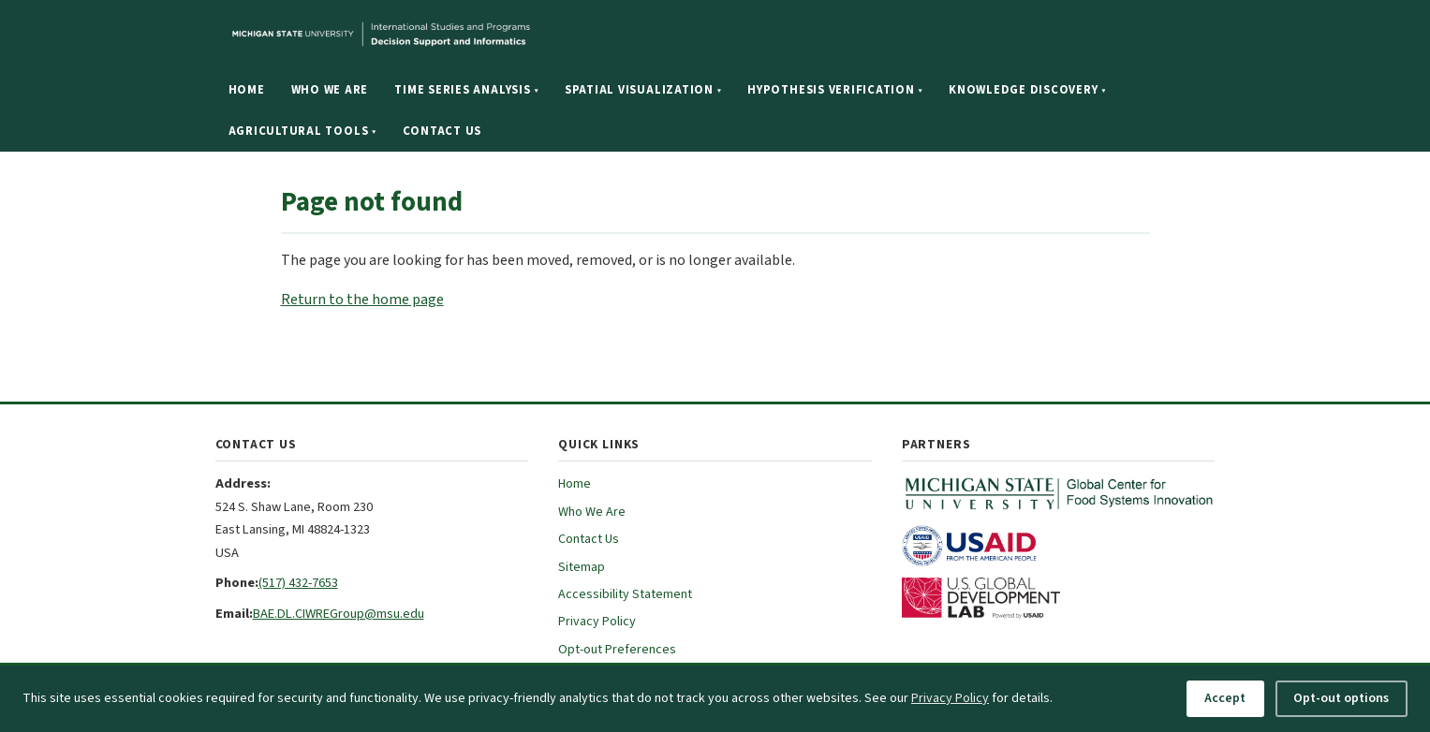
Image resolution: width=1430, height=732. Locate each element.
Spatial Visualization (643, 89)
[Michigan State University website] (496, 34)
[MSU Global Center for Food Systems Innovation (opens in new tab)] (1059, 493)
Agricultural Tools (302, 131)
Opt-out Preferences (617, 649)
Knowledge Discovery (1027, 89)
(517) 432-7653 (298, 583)
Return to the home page (362, 299)
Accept (1225, 698)
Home (247, 89)
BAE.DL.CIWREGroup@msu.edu (338, 613)
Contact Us (442, 131)
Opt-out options (1341, 698)
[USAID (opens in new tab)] (1059, 545)
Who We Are (330, 89)
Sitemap (581, 567)
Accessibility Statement (625, 594)
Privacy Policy (597, 621)
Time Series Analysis (466, 89)
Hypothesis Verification (834, 89)
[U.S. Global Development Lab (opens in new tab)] (1059, 598)
